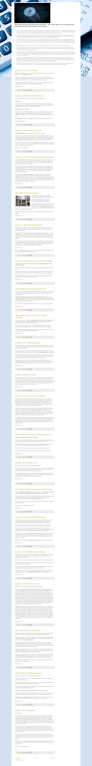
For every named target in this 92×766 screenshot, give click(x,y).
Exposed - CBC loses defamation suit (28, 225)
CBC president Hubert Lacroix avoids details (30, 289)
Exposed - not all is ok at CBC (25, 375)
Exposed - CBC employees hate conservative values (33, 261)
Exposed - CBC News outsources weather (30, 396)
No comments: (19, 90)
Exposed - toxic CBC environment (27, 584)
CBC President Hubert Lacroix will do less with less (33, 435)
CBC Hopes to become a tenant (26, 193)
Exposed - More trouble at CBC (26, 463)
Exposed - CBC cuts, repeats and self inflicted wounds (34, 157)
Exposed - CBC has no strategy (26, 70)
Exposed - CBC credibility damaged (27, 343)
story (22, 86)
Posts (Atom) (22, 760)
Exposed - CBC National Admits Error (28, 130)
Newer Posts (18, 757)
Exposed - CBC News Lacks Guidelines (29, 96)
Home (35, 757)
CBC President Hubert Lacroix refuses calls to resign (33, 489)
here (24, 121)
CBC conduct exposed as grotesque (28, 630)
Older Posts (52, 757)
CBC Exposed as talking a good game (28, 673)
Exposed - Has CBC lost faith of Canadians (30, 552)
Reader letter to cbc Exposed (25, 710)
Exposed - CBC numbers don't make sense (30, 517)
